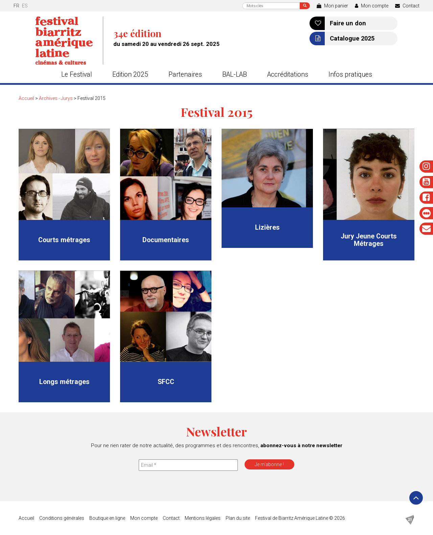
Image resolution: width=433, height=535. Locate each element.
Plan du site (238, 518)
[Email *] (188, 465)
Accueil (26, 98)
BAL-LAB (234, 74)
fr (16, 5)
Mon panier (332, 5)
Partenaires (185, 74)
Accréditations (287, 74)
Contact (407, 5)
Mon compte (371, 5)
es (25, 5)
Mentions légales (203, 518)
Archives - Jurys (56, 98)
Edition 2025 (130, 74)
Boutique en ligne (107, 518)
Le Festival (76, 74)
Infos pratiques (350, 74)
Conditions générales (61, 518)
